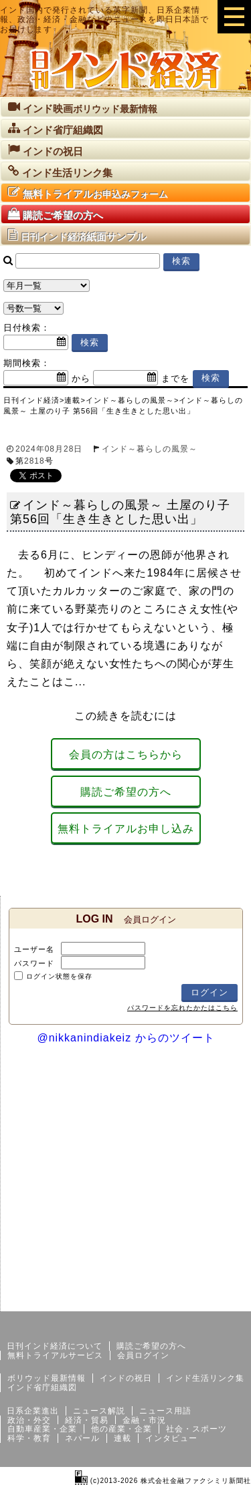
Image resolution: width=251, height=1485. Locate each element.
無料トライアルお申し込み (126, 828)
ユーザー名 (34, 949)
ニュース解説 (99, 1411)
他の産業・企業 (121, 1429)
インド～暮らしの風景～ (149, 449)
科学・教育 (29, 1438)
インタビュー (171, 1438)
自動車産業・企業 (42, 1429)
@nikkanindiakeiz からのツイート (125, 1037)
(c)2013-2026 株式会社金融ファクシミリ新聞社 (163, 1480)
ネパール (82, 1438)
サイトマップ (149, 1301)
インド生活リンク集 (205, 1378)
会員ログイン (143, 1355)
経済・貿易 (86, 1420)
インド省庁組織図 (42, 1387)
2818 (34, 461)
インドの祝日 (126, 1378)
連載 (122, 1438)
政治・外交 (29, 1420)
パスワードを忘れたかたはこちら (182, 1007)
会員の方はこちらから (126, 754)
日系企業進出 (33, 1411)
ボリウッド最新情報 (46, 1378)
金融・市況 (144, 1420)
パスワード (34, 963)
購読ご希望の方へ (125, 792)
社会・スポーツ (196, 1429)
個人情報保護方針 (219, 1301)
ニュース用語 (165, 1411)
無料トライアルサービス (55, 1355)
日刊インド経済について (54, 1346)
